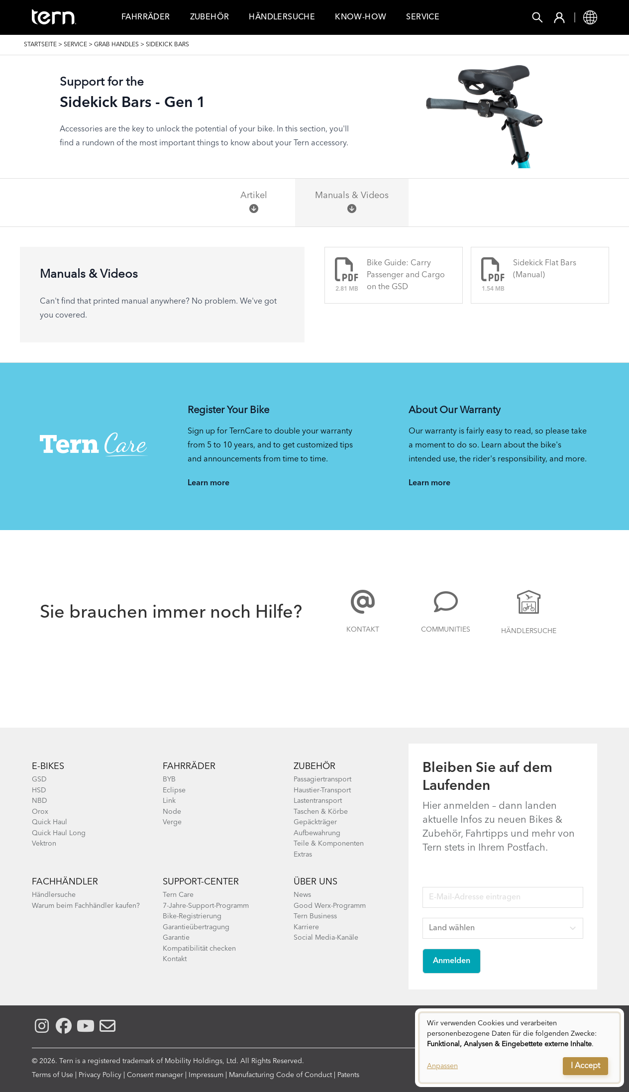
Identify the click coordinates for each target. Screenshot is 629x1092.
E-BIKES (48, 766)
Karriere (306, 927)
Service (422, 17)
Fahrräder (189, 766)
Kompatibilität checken (199, 948)
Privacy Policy (100, 1075)
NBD (39, 800)
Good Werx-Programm (330, 905)
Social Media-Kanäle (326, 937)
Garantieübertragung (196, 927)
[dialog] (519, 1047)
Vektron (44, 843)
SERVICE (75, 45)
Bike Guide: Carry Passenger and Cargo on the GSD (406, 275)
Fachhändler (65, 881)
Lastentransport (318, 800)
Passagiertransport (322, 779)
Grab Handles (116, 45)
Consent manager (155, 1075)
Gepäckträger (315, 822)
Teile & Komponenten (329, 843)
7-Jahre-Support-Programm (206, 905)
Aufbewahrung (317, 833)
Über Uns (315, 881)
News (302, 894)
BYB (169, 779)
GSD (39, 779)
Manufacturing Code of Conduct (280, 1075)
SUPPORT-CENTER (201, 881)
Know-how (360, 17)
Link (169, 800)
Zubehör (209, 17)
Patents (348, 1075)
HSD (39, 790)
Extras (303, 854)
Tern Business (315, 916)
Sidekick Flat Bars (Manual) (544, 269)
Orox (40, 811)
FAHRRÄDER (145, 17)
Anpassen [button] (442, 1066)
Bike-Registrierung (192, 916)
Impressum (206, 1075)
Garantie (176, 937)
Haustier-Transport (322, 790)
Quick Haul (49, 822)
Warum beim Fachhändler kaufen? (86, 905)
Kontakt (362, 629)
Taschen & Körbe (321, 811)
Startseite (40, 45)
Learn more (208, 483)
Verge (172, 822)
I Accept (585, 1066)
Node (172, 811)
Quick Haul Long (59, 833)
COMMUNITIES (445, 629)
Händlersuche (282, 17)
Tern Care (178, 894)
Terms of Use (52, 1075)
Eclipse (174, 790)
